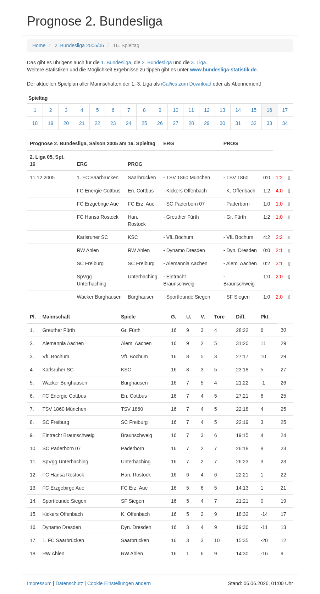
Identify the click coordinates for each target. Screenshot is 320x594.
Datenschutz (69, 583)
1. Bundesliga (116, 62)
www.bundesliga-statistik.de (223, 69)
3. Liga (198, 62)
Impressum (39, 583)
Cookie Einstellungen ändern (119, 583)
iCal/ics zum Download (186, 84)
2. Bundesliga (157, 62)
